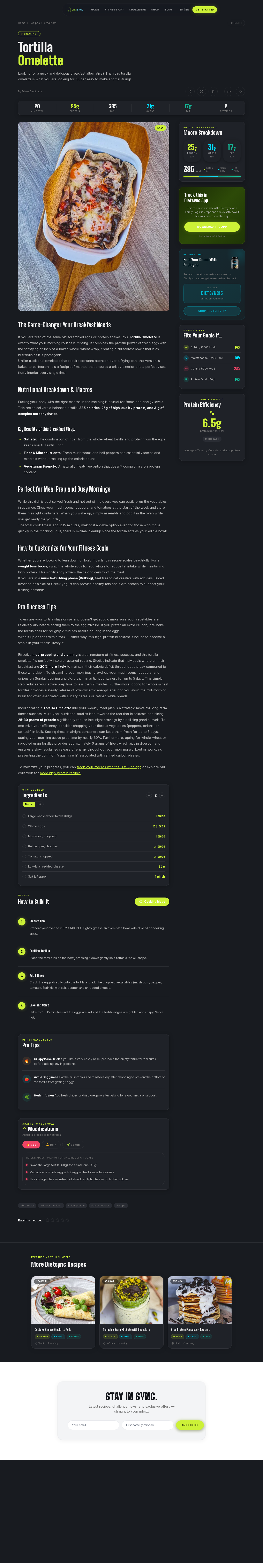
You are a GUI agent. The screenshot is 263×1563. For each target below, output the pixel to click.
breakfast (50, 22)
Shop (155, 9)
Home (95, 9)
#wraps (120, 1205)
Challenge (137, 9)
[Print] (228, 91)
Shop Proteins (212, 310)
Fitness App (114, 9)
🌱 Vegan (73, 1144)
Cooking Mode (152, 901)
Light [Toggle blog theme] (236, 22)
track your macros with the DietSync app (109, 767)
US (39, 804)
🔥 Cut (31, 1144)
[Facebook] (190, 91)
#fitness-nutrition (50, 1205)
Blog (168, 9)
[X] (201, 91)
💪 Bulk (51, 1144)
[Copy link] (240, 91)
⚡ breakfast (29, 33)
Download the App (212, 226)
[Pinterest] (213, 91)
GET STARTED (205, 9)
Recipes (35, 22)
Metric (29, 804)
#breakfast (27, 1205)
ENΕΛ (184, 9)
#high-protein (76, 1205)
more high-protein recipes (60, 773)
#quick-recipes (100, 1205)
